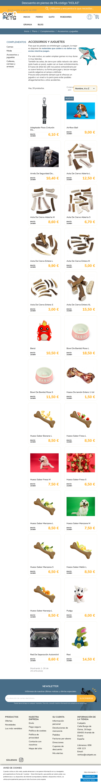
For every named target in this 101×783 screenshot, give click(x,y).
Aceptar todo (90, 776)
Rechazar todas (89, 780)
